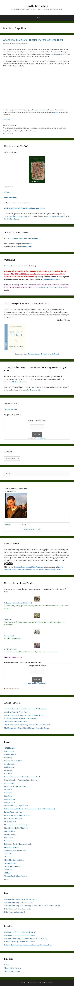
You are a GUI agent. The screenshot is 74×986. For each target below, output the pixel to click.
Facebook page (26, 246)
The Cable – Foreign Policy (14, 860)
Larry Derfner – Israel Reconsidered (17, 815)
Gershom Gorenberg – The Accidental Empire (20, 899)
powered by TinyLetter (37, 683)
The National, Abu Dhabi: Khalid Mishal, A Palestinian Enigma (26, 728)
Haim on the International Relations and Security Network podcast (27, 945)
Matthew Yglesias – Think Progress (17, 825)
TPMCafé (7, 873)
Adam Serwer (9, 751)
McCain (49, 128)
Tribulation (33, 131)
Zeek (6, 879)
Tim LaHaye (25, 131)
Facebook (28, 244)
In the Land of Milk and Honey (15, 786)
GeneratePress (48, 983)
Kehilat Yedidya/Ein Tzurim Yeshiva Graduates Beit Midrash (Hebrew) (29, 809)
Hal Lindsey (26, 128)
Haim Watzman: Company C (14, 912)
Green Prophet (9, 783)
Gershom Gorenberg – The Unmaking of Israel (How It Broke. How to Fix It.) (32, 906)
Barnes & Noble (41, 354)
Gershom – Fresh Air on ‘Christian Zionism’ (20, 932)
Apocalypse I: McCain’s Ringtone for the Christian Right (33, 39)
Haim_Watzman (19, 238)
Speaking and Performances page (16, 216)
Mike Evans (57, 128)
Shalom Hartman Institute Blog (15, 850)
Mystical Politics (10, 834)
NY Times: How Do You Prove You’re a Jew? (20, 718)
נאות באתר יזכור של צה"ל (31, 529)
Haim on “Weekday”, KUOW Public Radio (19, 942)
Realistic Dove (9, 841)
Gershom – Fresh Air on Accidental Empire (19, 935)
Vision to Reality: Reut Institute (15, 876)
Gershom (7, 266)
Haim (15, 266)
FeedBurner (42, 438)
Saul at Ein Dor (9, 636)
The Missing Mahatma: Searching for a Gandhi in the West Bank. (27, 725)
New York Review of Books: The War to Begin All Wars (24, 715)
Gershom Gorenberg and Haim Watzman (28, 567)
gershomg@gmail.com (51, 279)
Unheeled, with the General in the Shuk (18, 603)
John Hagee (34, 128)
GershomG (33, 238)
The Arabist (8, 857)
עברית (24, 525)
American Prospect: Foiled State (15, 712)
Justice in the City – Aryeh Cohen (16, 806)
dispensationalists (41, 110)
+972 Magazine (9, 748)
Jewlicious (8, 790)
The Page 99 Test (10, 863)
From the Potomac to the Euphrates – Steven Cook (22, 777)
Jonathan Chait (9, 799)
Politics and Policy (11, 125)
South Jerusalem (37, 6)
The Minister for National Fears (15, 722)
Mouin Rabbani (9, 831)
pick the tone (55, 54)
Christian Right (17, 128)
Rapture (17, 131)
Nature (6, 965)
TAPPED (7, 854)
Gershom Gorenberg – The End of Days (18, 902)
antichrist (8, 128)
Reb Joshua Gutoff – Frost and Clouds (17, 844)
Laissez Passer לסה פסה (13, 812)
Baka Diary (8, 758)
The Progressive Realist (12, 866)
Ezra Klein (8, 774)
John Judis (8, 796)
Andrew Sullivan (10, 754)
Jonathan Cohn (9, 802)
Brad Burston (9, 767)
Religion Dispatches (11, 847)
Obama (12, 131)
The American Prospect (12, 968)
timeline (56, 112)
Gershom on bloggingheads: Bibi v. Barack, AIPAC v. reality (25, 938)
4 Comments (9, 134)
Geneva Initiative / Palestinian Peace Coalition (20, 780)
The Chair (7, 619)
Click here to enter (19, 382)
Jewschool (8, 793)
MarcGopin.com (10, 822)
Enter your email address (37, 666)
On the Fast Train (10, 649)
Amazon (31, 354)
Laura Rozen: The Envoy (13, 818)
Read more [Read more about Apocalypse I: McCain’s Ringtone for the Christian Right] (6, 119)
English (8, 525)
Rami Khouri (8, 838)
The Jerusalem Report (12, 971)
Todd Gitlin (8, 870)
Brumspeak (8, 770)
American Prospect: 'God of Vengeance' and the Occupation (25, 709)
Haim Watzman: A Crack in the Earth (17, 909)
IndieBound (54, 354)
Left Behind (42, 128)
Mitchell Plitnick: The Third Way (16, 828)
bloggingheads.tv (10, 764)
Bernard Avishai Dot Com (13, 761)
